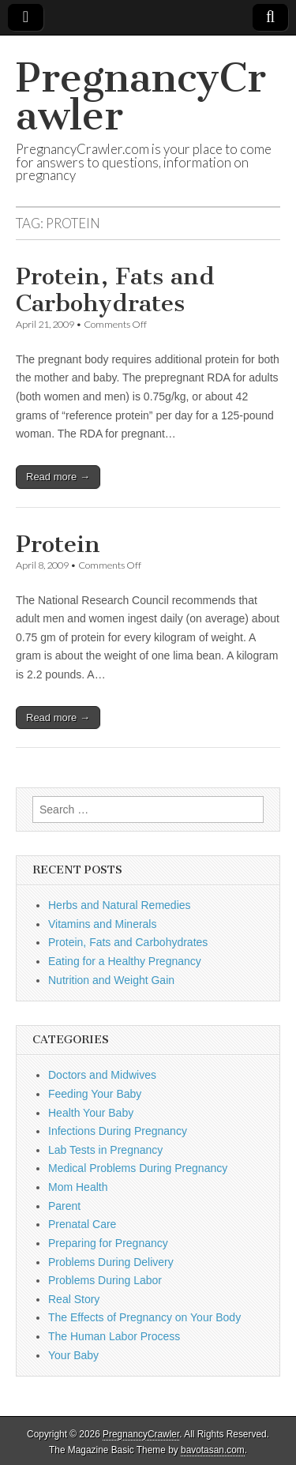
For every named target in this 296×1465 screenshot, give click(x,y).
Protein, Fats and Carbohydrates (115, 289)
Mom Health (77, 1187)
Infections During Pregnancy (117, 1131)
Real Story (73, 1299)
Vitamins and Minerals (102, 924)
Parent (64, 1206)
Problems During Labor (105, 1280)
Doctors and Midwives (102, 1075)
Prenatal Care (82, 1224)
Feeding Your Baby (94, 1093)
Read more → (58, 477)
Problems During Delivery (111, 1262)
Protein (58, 544)
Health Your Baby (90, 1112)
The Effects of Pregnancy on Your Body (144, 1317)
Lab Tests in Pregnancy (105, 1150)
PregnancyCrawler (141, 97)
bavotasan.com (213, 1450)
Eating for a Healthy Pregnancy (124, 961)
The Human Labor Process (114, 1336)
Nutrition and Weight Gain (111, 980)
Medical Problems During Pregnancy (137, 1168)
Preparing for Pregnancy (108, 1243)
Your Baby (73, 1355)
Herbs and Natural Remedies (119, 905)
